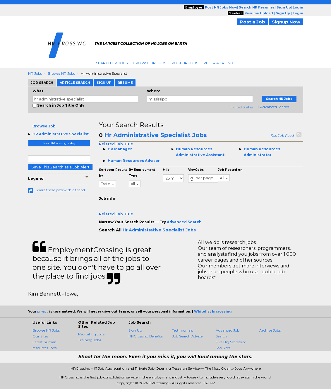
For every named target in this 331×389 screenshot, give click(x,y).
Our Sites (40, 336)
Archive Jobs (270, 330)
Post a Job (252, 22)
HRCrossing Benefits (145, 336)
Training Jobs (89, 340)
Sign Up (135, 330)
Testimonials (182, 330)
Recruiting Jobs (91, 334)
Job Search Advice (187, 336)
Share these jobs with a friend (60, 190)
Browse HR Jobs (149, 63)
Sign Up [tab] (104, 83)
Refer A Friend (218, 63)
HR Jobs (35, 73)
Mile (166, 170)
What (37, 91)
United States (242, 107)
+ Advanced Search (273, 107)
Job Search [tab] (42, 83)
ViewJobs (196, 170)
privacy (42, 311)
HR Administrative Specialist (60, 134)
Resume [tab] (125, 83)
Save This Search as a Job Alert (60, 167)
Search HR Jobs (112, 63)
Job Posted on (230, 170)
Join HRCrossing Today (59, 143)
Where (154, 91)
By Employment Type (142, 173)
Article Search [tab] (75, 83)
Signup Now (286, 22)
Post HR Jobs (184, 63)
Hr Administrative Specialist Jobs (155, 135)
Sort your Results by (113, 173)
